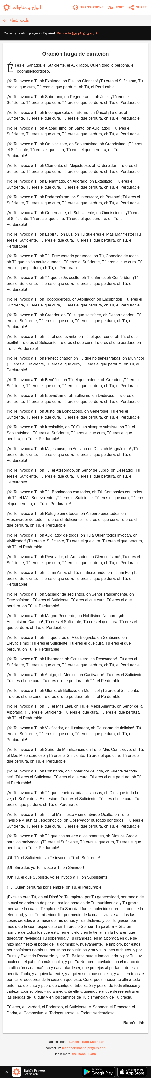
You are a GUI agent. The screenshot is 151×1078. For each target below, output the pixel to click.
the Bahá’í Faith (84, 1054)
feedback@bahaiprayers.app (84, 1048)
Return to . (77, 33)
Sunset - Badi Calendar (85, 1042)
